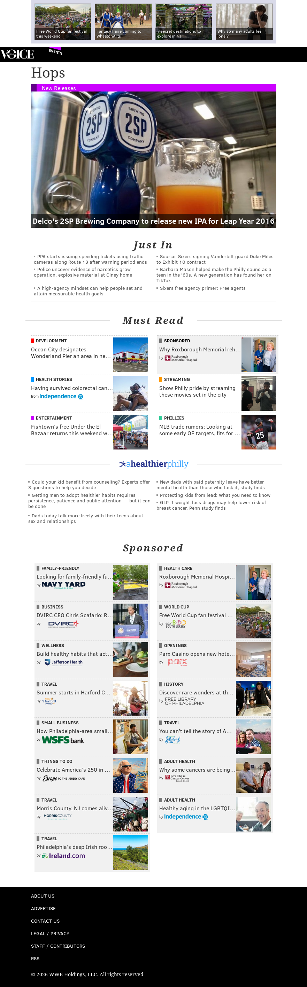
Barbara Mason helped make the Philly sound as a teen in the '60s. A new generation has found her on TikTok (213, 275)
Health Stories (54, 379)
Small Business (60, 722)
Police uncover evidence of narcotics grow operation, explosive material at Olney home (83, 272)
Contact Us (45, 920)
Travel (49, 684)
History (174, 684)
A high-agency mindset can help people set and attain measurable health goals (88, 291)
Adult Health (179, 761)
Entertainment (54, 418)
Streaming (177, 379)
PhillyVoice (17, 54)
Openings (175, 645)
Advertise (43, 908)
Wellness (52, 645)
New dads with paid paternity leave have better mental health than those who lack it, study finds (210, 484)
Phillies (174, 418)
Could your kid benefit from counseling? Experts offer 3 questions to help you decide (89, 484)
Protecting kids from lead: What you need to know (215, 495)
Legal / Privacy (50, 933)
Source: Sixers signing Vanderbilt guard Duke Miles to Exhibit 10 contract (215, 259)
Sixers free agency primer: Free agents (203, 288)
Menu (295, 54)
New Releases (59, 87)
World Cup (176, 607)
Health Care (178, 568)
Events (55, 51)
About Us (42, 895)
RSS (35, 958)
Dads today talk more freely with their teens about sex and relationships (85, 518)
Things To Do (56, 761)
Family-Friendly (60, 568)
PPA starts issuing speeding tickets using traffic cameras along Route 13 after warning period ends (90, 259)
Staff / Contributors (58, 945)
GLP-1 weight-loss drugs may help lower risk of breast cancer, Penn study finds (211, 505)
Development (51, 340)
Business (52, 607)
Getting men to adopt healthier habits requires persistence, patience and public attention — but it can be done (89, 500)
